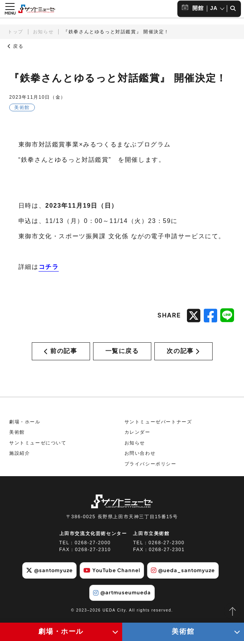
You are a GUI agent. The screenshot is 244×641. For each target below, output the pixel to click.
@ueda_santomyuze (187, 574)
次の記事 (183, 353)
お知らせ (43, 31)
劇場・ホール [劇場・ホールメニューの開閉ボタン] (61, 631)
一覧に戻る (122, 353)
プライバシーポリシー (150, 468)
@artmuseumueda (122, 595)
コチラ (49, 267)
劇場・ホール (25, 425)
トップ (15, 31)
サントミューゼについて (38, 446)
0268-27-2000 (93, 547)
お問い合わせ (140, 457)
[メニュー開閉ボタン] (10, 9)
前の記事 (60, 353)
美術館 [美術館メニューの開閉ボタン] (183, 631)
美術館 (17, 436)
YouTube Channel (111, 574)
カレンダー (137, 436)
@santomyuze (44, 574)
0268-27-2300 (167, 547)
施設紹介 (19, 457)
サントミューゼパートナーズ (158, 425)
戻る (16, 46)
